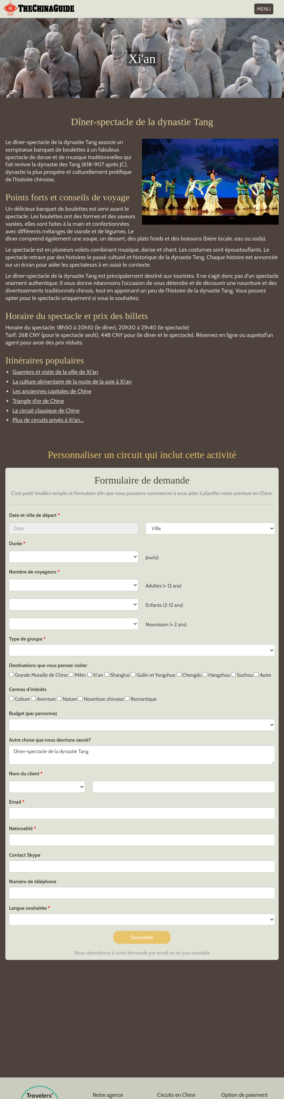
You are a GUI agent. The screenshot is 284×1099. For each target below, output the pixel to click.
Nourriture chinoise (101, 699)
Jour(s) (152, 557)
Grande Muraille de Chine (38, 675)
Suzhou (242, 675)
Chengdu (189, 675)
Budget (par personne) (33, 713)
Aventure (43, 699)
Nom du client (24, 773)
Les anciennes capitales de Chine (52, 391)
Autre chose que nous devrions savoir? (50, 740)
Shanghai (117, 675)
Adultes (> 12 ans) (163, 585)
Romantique (141, 699)
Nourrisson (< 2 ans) (166, 624)
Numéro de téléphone (32, 881)
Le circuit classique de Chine (46, 410)
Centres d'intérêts (27, 689)
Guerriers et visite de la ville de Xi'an (55, 371)
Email (15, 802)
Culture (19, 699)
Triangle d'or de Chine (38, 401)
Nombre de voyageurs (33, 571)
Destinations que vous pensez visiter (48, 665)
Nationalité (21, 828)
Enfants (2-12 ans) (164, 605)
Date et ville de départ (33, 515)
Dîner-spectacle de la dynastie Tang (142, 755)
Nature (67, 699)
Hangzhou (216, 675)
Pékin (77, 675)
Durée (15, 543)
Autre (262, 675)
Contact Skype (24, 855)
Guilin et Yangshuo (153, 675)
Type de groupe (25, 639)
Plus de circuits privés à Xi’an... (48, 420)
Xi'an (95, 675)
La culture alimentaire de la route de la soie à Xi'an (72, 381)
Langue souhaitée (28, 908)
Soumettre (142, 937)
